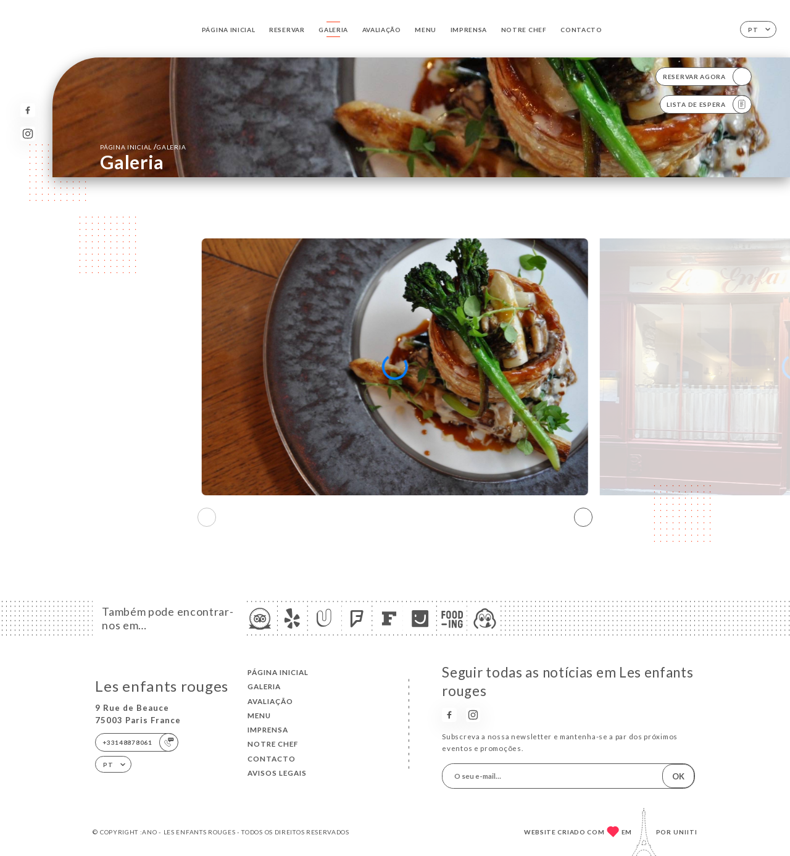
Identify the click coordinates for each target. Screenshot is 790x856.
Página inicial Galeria (143, 147)
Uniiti (685, 832)
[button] (583, 517)
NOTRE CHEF (524, 29)
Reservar (287, 29)
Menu (425, 29)
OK (678, 776)
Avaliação (381, 29)
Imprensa (469, 29)
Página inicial (229, 29)
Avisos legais (277, 773)
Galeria (333, 29)
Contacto (581, 29)
